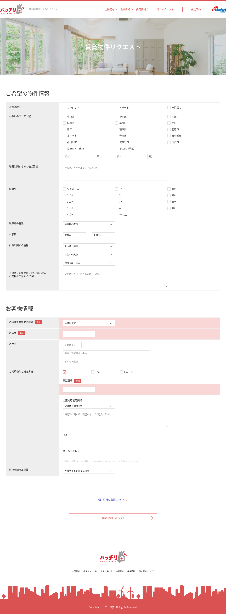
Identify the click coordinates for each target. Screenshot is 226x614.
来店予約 (196, 9)
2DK (174, 195)
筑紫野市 (124, 142)
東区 (69, 129)
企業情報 (125, 9)
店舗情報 (73, 571)
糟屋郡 (123, 129)
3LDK (70, 208)
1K (120, 189)
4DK (174, 208)
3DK (174, 201)
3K (120, 201)
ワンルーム (73, 189)
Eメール (128, 371)
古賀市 (175, 142)
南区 (174, 116)
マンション (73, 107)
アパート (124, 107)
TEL (69, 371)
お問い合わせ (106, 571)
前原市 (175, 129)
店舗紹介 (109, 9)
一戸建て (176, 107)
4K (120, 208)
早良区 (123, 123)
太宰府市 (72, 135)
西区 (174, 123)
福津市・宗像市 (75, 148)
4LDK (70, 214)
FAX (98, 371)
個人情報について (148, 571)
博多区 (123, 116)
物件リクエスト (165, 9)
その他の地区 (126, 148)
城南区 (70, 123)
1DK (174, 189)
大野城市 (176, 135)
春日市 (123, 135)
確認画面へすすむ (113, 517)
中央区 (70, 116)
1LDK (70, 195)
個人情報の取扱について (111, 499)
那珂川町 (72, 142)
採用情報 (141, 9)
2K (120, 195)
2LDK (70, 201)
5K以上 (123, 214)
